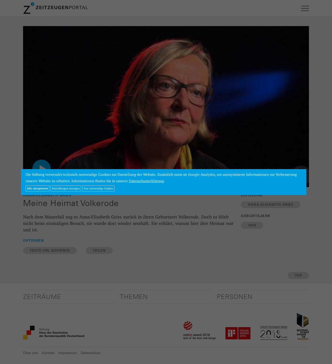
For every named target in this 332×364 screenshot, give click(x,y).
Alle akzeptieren (37, 188)
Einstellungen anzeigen (66, 188)
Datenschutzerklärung (146, 181)
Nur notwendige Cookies (98, 188)
